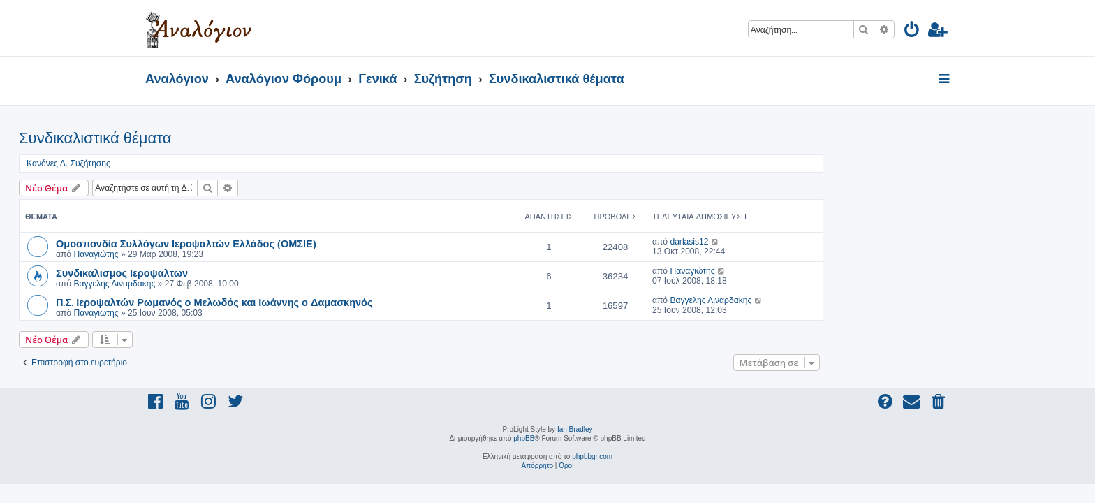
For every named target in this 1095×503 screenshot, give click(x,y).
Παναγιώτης (222, 254)
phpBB (523, 438)
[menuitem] (912, 32)
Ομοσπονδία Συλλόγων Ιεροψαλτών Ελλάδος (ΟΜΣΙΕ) (312, 243)
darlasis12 (815, 242)
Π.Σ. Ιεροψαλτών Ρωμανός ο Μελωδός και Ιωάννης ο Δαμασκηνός (340, 302)
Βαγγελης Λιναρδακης (240, 284)
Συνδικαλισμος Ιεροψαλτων (248, 272)
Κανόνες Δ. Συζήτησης (195, 163)
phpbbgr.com (592, 456)
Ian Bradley (575, 429)
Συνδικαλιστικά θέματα (221, 138)
